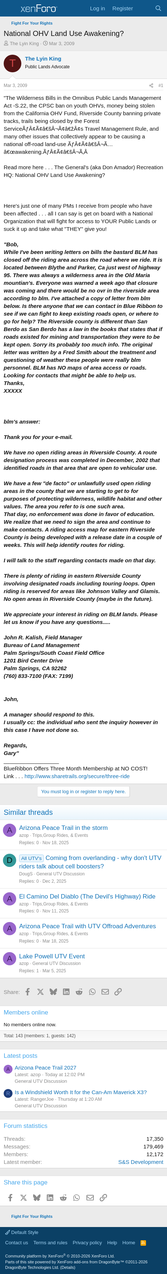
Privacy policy (87, 1242)
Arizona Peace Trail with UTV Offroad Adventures (87, 926)
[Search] (158, 8)
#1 (161, 85)
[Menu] (10, 8)
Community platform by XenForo (60, 1256)
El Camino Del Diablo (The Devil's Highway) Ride (87, 896)
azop (24, 835)
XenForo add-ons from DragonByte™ (90, 1262)
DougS (26, 873)
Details (67, 1267)
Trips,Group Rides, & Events (60, 835)
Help (112, 1242)
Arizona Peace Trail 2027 (46, 1067)
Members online (26, 1012)
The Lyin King (24, 43)
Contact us (16, 1242)
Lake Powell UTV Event (52, 956)
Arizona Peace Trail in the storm (63, 827)
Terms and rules (50, 1242)
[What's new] (143, 8)
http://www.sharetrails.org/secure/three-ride (77, 776)
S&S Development (140, 1162)
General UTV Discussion (60, 873)
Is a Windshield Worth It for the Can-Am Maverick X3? (81, 1092)
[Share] (151, 85)
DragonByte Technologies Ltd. (32, 1267)
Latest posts (21, 1055)
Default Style (21, 1232)
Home (128, 1242)
